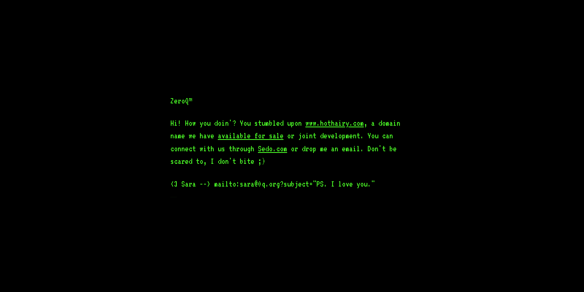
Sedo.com (272, 148)
